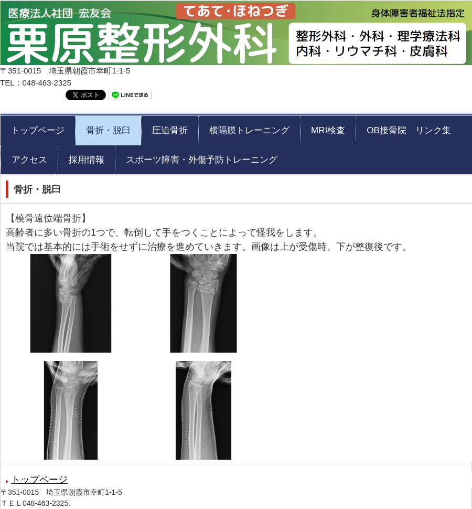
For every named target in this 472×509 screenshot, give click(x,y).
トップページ (38, 130)
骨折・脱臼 (108, 130)
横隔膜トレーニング (249, 130)
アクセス (29, 160)
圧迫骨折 (170, 130)
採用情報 (86, 160)
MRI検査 (328, 130)
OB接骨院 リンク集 (409, 130)
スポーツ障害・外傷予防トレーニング (201, 160)
